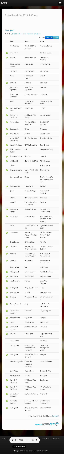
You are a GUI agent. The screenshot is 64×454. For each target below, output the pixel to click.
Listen (5, 439)
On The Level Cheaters (32, 34)
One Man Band (17, 34)
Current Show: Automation (51, 439)
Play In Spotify (9, 30)
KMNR (4, 2)
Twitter (56, 38)
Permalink (55, 416)
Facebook (49, 38)
